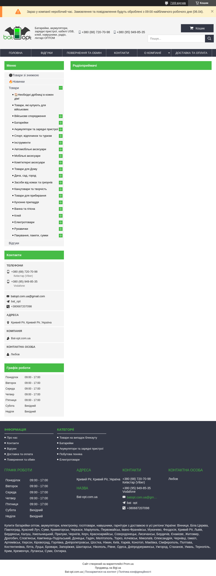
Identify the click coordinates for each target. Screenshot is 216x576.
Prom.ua (129, 563)
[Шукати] (209, 38)
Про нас (12, 437)
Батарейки (21, 122)
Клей (17, 215)
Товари (14, 88)
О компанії (152, 53)
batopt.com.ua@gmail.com (28, 296)
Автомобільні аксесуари (30, 149)
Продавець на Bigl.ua (108, 567)
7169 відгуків (178, 3)
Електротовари (24, 222)
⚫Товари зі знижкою (24, 75)
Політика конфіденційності (135, 571)
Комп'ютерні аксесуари (29, 162)
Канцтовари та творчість (30, 189)
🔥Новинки (17, 81)
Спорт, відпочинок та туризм (33, 135)
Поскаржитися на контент (100, 571)
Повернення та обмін (84, 53)
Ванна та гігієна (24, 208)
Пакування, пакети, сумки (31, 235)
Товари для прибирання (30, 195)
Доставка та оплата (191, 53)
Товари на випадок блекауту (78, 437)
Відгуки (46, 53)
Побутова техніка (71, 454)
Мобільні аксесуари (27, 155)
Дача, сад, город (25, 175)
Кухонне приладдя (26, 202)
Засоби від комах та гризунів (33, 182)
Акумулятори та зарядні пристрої (36, 129)
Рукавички (21, 228)
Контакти (121, 53)
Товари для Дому (25, 169)
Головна (15, 53)
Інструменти (22, 142)
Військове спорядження (30, 116)
